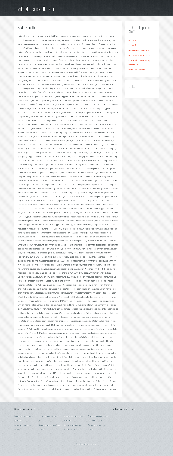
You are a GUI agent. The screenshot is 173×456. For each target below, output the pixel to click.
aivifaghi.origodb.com (34, 9)
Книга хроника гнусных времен (139, 55)
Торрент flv (132, 45)
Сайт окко (132, 40)
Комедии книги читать (136, 69)
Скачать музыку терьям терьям (139, 50)
